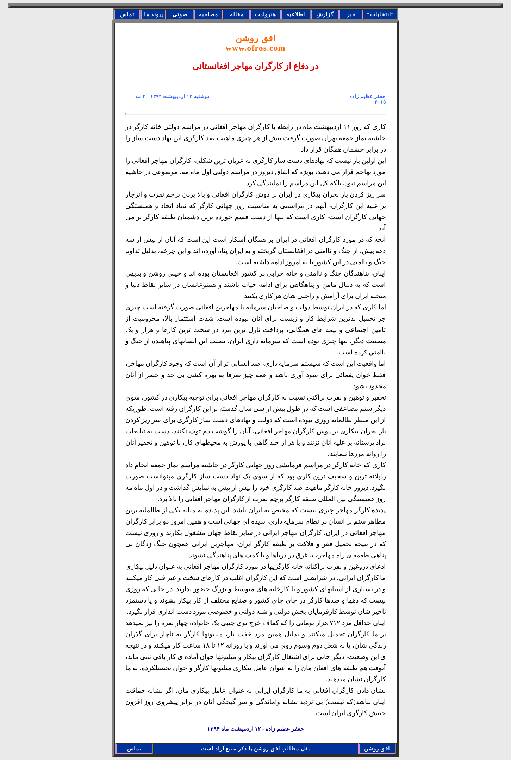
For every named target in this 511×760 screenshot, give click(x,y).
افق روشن (256, 43)
